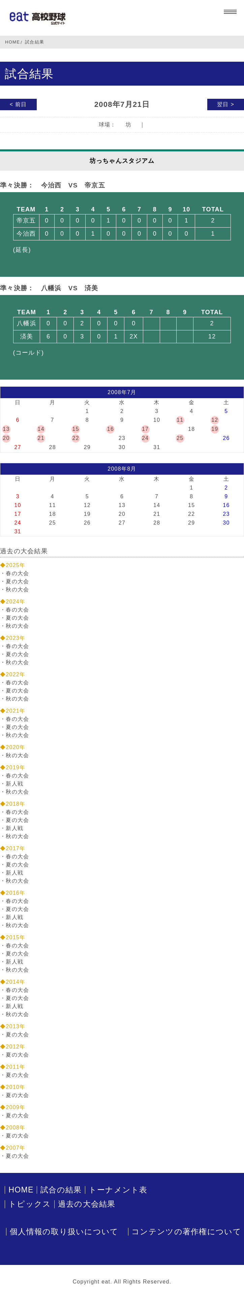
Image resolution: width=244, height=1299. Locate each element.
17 (145, 429)
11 (180, 420)
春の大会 (17, 573)
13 (6, 429)
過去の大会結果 (87, 1204)
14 (40, 429)
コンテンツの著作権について (186, 1232)
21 (40, 438)
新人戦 (14, 784)
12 (214, 420)
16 (110, 429)
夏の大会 (17, 581)
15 (75, 429)
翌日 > (225, 104)
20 (6, 438)
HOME (12, 42)
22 (75, 438)
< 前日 (18, 104)
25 (180, 438)
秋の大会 (17, 589)
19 (214, 429)
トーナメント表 (118, 1190)
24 (145, 438)
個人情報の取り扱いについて (64, 1232)
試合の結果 (61, 1190)
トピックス (29, 1204)
